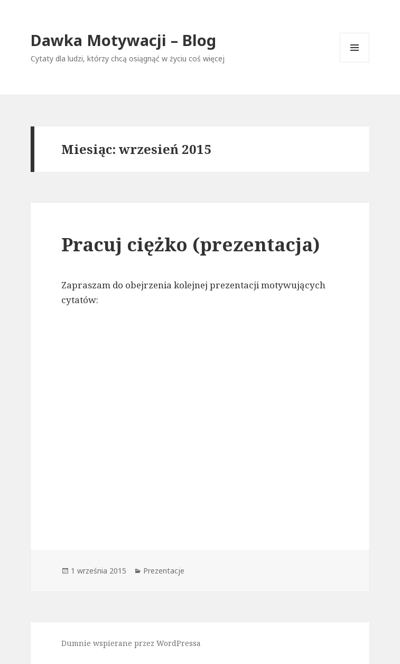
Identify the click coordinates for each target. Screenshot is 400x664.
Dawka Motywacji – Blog (123, 40)
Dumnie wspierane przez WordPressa (131, 643)
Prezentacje (163, 571)
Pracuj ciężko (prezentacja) (190, 244)
